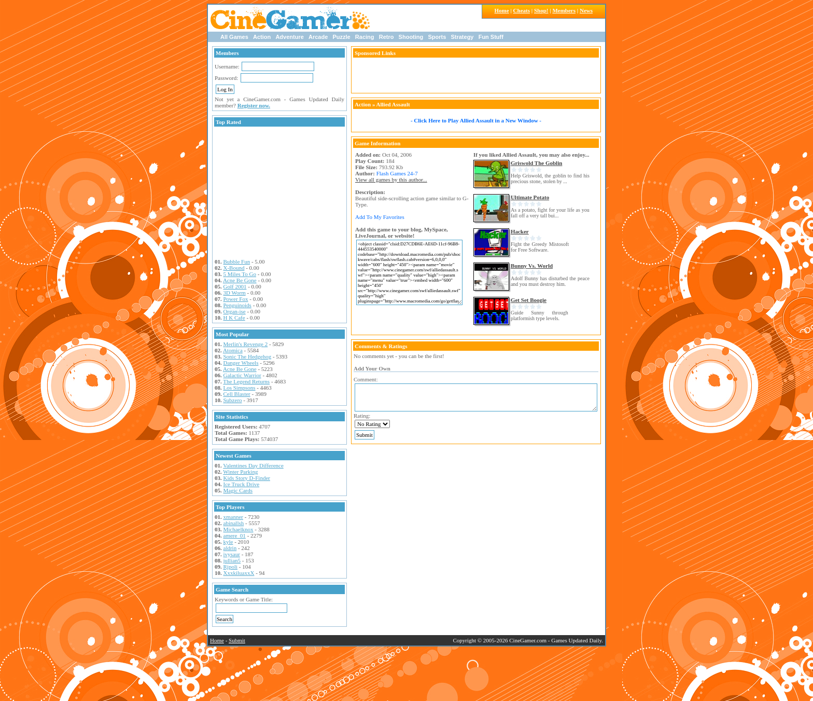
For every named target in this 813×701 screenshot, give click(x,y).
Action (262, 37)
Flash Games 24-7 (397, 173)
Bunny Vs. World (532, 266)
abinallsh (233, 523)
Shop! (541, 10)
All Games (234, 37)
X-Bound (234, 268)
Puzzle (341, 37)
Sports (437, 37)
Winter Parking (240, 472)
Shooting (411, 37)
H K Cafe (234, 317)
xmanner (233, 517)
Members (564, 10)
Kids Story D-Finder (246, 478)
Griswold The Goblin (536, 163)
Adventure (289, 37)
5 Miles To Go (240, 274)
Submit (237, 640)
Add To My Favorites (379, 217)
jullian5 (232, 560)
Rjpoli (230, 566)
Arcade (318, 37)
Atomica (233, 350)
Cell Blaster (236, 394)
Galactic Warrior (242, 375)
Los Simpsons (239, 387)
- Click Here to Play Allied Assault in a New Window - (476, 120)
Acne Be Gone (240, 280)
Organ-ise (234, 311)
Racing (364, 37)
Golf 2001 (235, 286)
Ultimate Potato (530, 197)
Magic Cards (238, 490)
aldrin (230, 548)
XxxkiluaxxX (239, 573)
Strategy (462, 37)
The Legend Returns (246, 381)
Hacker (520, 231)
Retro (386, 37)
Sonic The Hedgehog (247, 356)
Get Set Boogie (528, 300)
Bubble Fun (236, 261)
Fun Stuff (491, 37)
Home (502, 10)
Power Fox (235, 299)
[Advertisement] (279, 193)
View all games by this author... (391, 179)
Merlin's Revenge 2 (245, 344)
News (586, 10)
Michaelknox (238, 529)
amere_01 (234, 535)
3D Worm (234, 293)
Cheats (521, 10)
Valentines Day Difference (253, 465)
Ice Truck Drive (241, 484)
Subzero (232, 400)
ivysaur (231, 554)
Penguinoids (237, 305)
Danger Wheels (241, 363)
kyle (228, 542)
